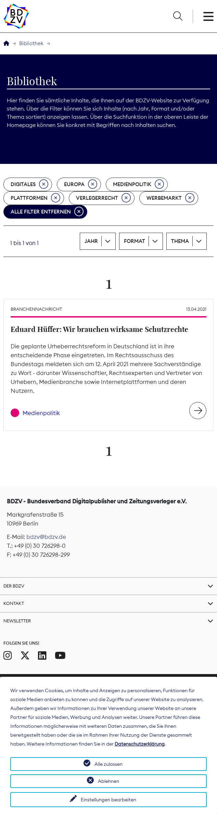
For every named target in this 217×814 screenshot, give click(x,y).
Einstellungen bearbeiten (108, 800)
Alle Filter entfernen (47, 212)
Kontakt (13, 603)
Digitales (29, 184)
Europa (80, 184)
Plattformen (35, 198)
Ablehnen (108, 781)
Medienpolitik (138, 184)
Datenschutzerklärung (140, 744)
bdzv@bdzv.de (46, 537)
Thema (180, 241)
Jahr (91, 241)
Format (134, 241)
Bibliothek (31, 43)
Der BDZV (13, 586)
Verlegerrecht (103, 198)
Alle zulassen (108, 764)
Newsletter (17, 620)
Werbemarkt (170, 198)
